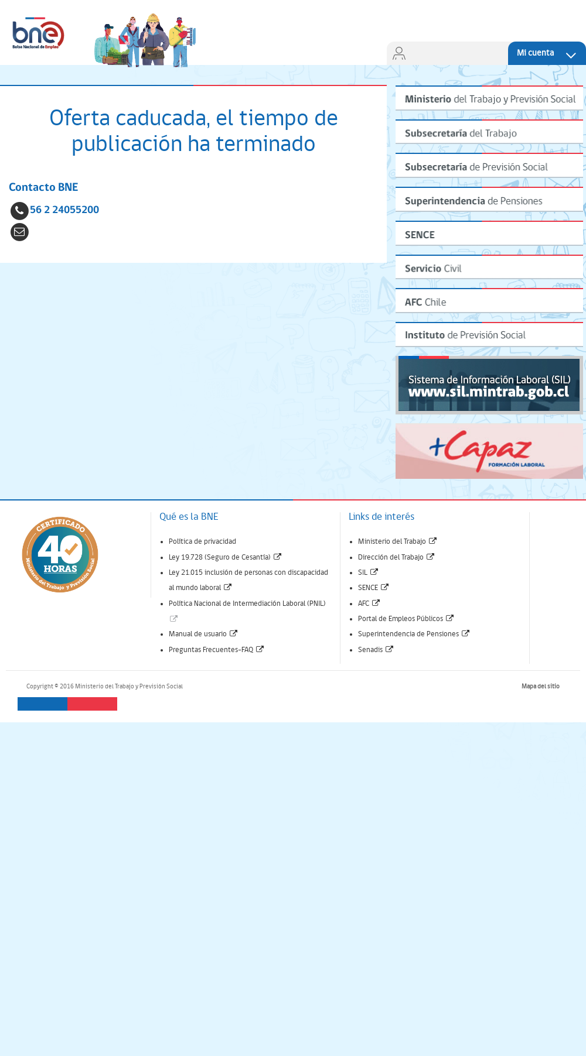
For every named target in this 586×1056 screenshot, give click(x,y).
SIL (368, 573)
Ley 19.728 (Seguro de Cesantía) (225, 557)
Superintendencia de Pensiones (414, 634)
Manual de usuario (204, 634)
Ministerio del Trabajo (398, 542)
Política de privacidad (202, 542)
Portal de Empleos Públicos (406, 619)
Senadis (376, 650)
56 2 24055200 (64, 210)
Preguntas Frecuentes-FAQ (217, 650)
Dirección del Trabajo (396, 557)
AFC (369, 604)
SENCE (374, 588)
